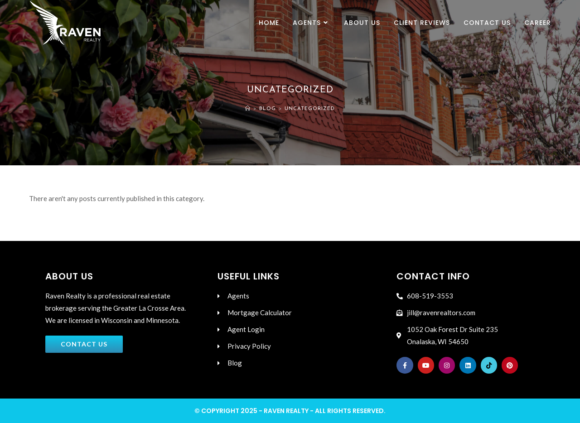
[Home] (248, 108)
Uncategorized (310, 108)
